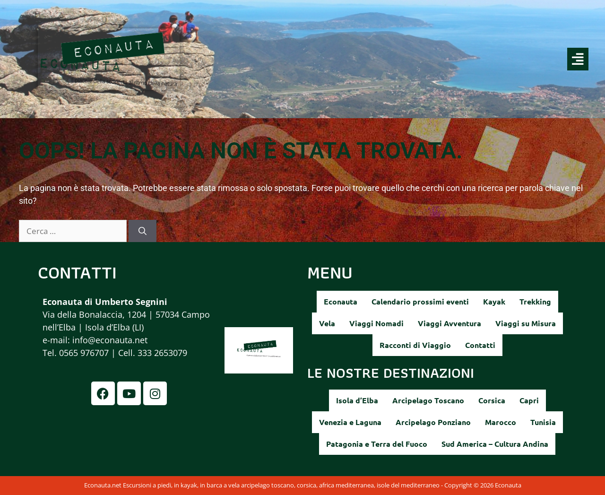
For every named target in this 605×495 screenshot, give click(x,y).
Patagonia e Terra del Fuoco (376, 444)
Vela (327, 323)
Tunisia (543, 422)
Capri (529, 400)
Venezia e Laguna (350, 422)
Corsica (491, 400)
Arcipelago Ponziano (433, 422)
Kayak (494, 301)
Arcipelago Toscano (428, 400)
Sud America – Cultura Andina (494, 444)
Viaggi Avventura (449, 323)
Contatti (480, 345)
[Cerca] (142, 231)
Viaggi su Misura (525, 323)
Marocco (500, 422)
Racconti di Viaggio (415, 345)
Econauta (340, 301)
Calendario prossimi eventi (420, 301)
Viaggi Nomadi (376, 323)
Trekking (535, 301)
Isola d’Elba (357, 400)
